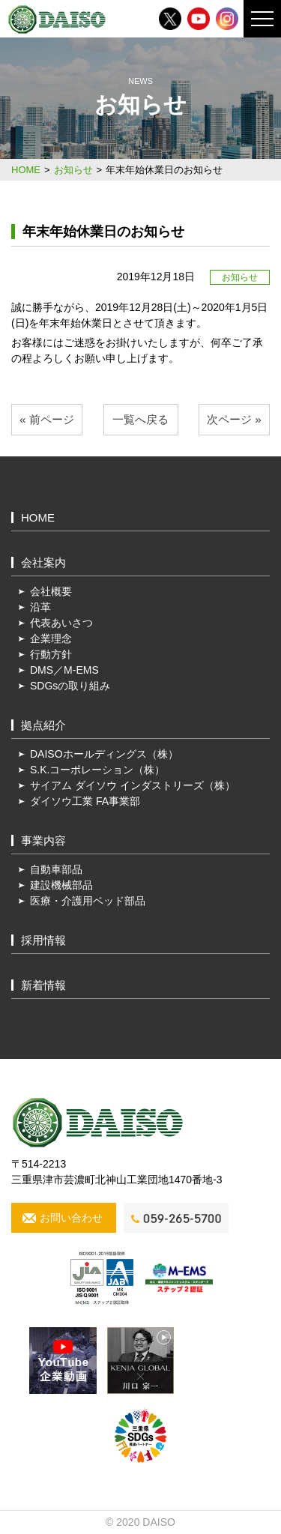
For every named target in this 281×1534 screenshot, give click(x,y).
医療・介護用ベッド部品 (87, 901)
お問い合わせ (71, 1218)
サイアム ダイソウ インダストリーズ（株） (132, 785)
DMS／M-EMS (64, 670)
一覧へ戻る (140, 419)
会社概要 (51, 591)
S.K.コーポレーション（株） (97, 770)
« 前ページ (46, 419)
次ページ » (234, 419)
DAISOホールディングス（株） (104, 754)
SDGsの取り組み (70, 686)
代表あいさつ (61, 623)
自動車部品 (56, 869)
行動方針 (51, 654)
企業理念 (51, 638)
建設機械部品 (61, 885)
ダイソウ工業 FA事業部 (85, 801)
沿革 (40, 607)
